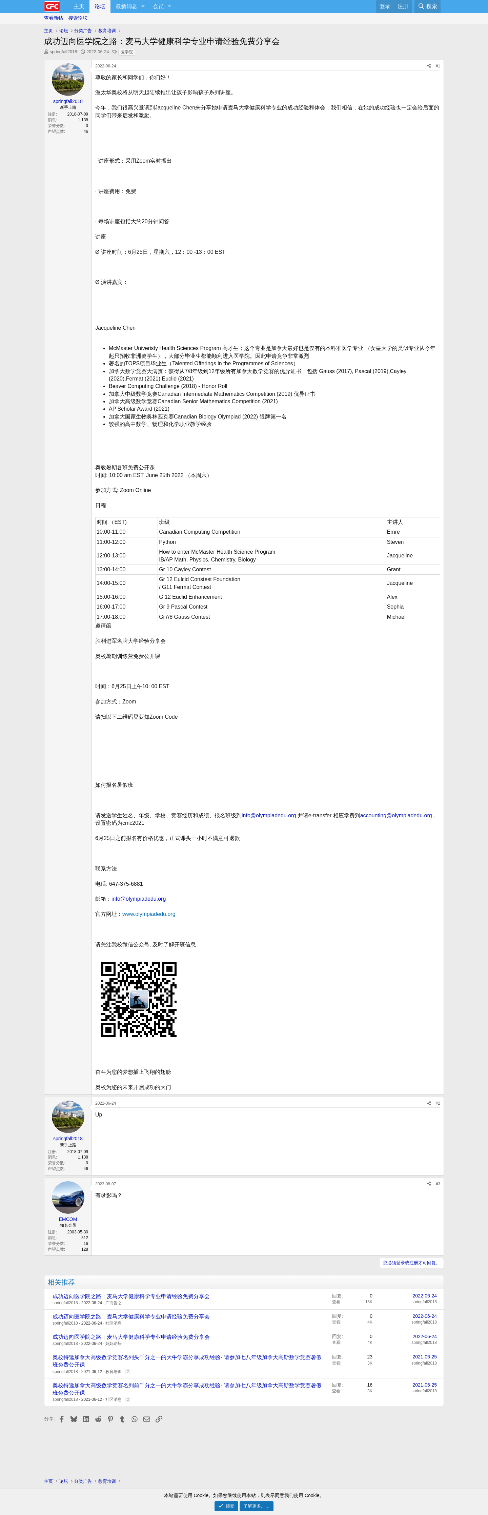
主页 (79, 6)
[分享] (429, 66)
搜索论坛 (77, 18)
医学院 (127, 51)
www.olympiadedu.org (149, 914)
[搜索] (427, 6)
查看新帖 (53, 18)
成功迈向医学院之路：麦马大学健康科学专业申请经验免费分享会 (131, 1296)
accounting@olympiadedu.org (396, 815)
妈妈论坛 (113, 1343)
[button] (143, 6)
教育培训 (113, 1371)
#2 (438, 1103)
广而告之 (113, 1303)
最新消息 (126, 6)
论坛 (100, 6)
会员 (158, 6)
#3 (438, 1184)
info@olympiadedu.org (269, 815)
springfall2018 (63, 51)
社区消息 (113, 1323)
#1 (438, 66)
